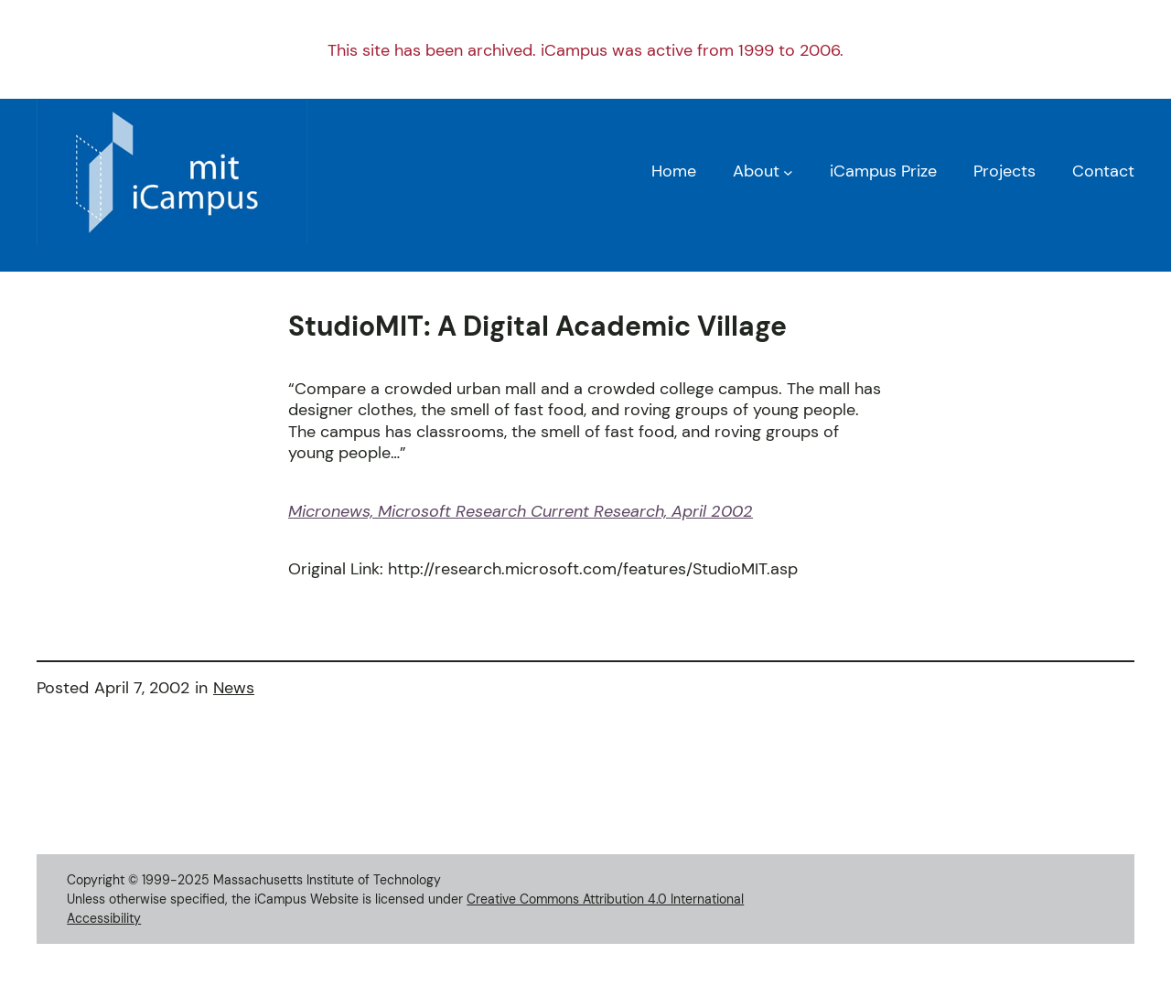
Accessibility (104, 918)
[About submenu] (788, 171)
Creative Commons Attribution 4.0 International (605, 899)
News (233, 688)
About (756, 171)
